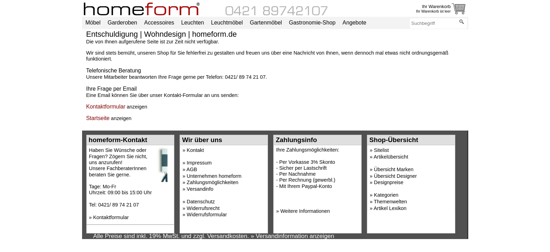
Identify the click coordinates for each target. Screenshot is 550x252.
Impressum (199, 163)
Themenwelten (390, 201)
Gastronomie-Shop (312, 23)
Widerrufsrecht (203, 208)
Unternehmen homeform (214, 176)
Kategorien (386, 195)
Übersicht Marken (394, 169)
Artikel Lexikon (390, 208)
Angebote (355, 23)
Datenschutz (201, 201)
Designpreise (388, 182)
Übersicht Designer (395, 176)
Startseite (98, 118)
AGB (192, 169)
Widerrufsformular (207, 214)
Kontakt (195, 150)
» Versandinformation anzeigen (292, 235)
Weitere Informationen (305, 211)
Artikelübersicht (391, 157)
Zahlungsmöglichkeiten (212, 182)
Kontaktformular (106, 107)
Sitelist (381, 150)
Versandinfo (200, 189)
